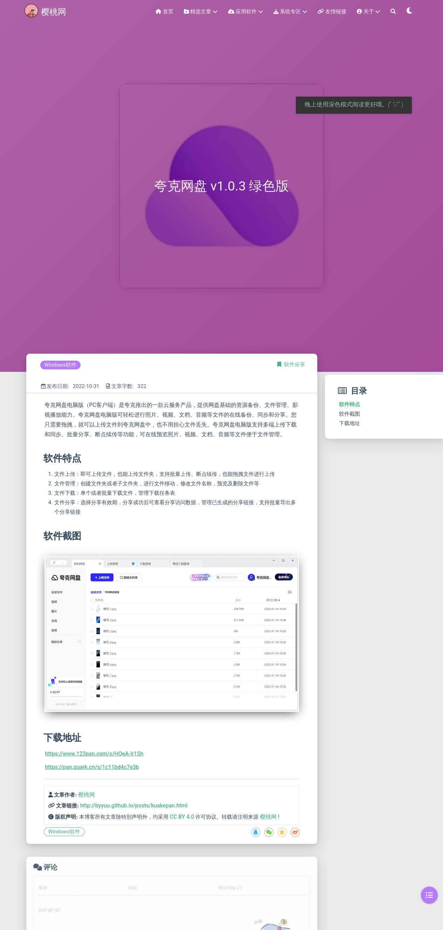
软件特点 (349, 404)
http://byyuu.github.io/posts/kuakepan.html (133, 805)
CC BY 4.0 (182, 816)
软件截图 (349, 414)
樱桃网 (86, 794)
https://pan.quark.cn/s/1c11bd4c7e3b (92, 767)
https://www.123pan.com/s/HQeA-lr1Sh (94, 753)
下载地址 (349, 423)
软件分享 (294, 364)
